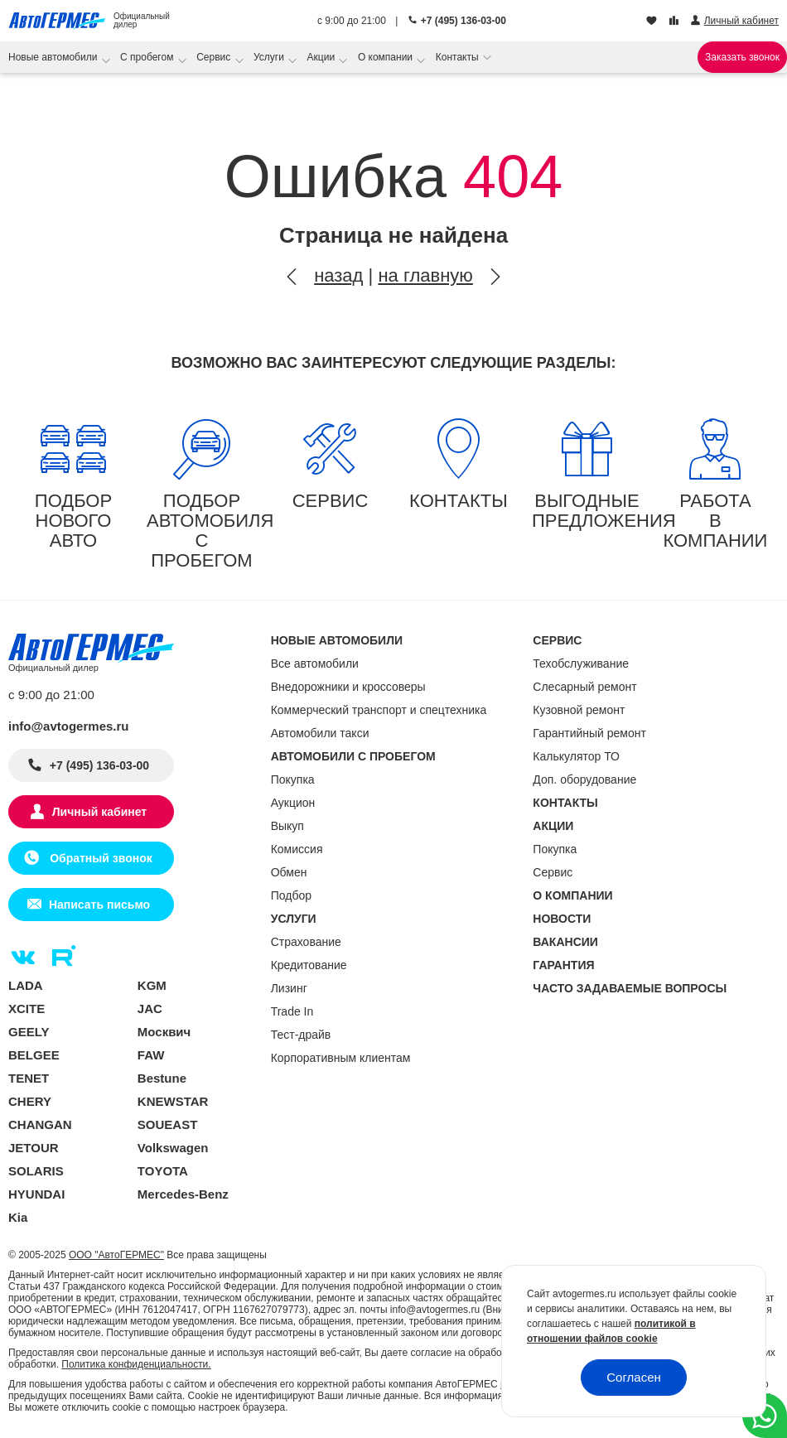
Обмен (289, 872)
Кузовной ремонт (579, 710)
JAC (150, 1008)
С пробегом (148, 57)
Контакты (458, 57)
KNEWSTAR (173, 1101)
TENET (28, 1078)
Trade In (292, 1011)
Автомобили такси (320, 733)
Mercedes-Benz (183, 1194)
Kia (17, 1217)
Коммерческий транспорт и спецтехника (379, 710)
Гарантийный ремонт (589, 733)
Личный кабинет (99, 811)
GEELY (28, 1032)
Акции (322, 57)
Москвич (164, 1032)
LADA (25, 985)
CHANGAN (40, 1124)
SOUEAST (168, 1124)
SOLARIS (36, 1171)
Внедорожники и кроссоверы (348, 686)
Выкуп (287, 825)
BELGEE (34, 1055)
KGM (152, 985)
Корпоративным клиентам (341, 1057)
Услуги (270, 57)
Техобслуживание (581, 663)
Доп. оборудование (584, 779)
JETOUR (33, 1148)
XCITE (26, 1008)
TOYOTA (163, 1171)
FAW (151, 1055)
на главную (425, 275)
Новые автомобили (54, 57)
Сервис (214, 57)
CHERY (29, 1101)
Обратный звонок (99, 858)
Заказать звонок (742, 57)
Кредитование (309, 965)
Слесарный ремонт (584, 686)
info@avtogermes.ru (68, 726)
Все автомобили (315, 663)
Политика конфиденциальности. (135, 1364)
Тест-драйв (301, 1034)
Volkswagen (173, 1148)
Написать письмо (99, 904)
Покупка (293, 779)
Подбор (291, 895)
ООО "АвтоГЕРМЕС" (116, 1255)
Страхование (306, 941)
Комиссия (297, 849)
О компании (387, 57)
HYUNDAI (36, 1194)
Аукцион (293, 802)
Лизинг (289, 988)
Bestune (162, 1078)
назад (338, 275)
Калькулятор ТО (576, 756)
